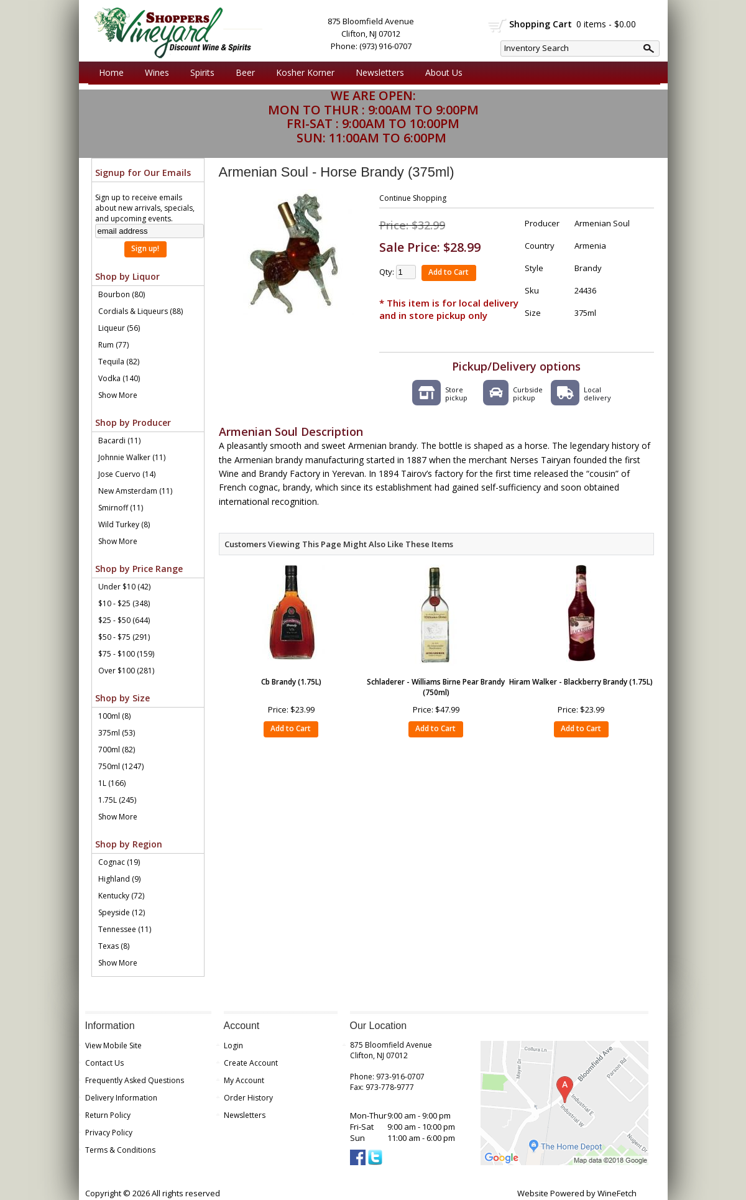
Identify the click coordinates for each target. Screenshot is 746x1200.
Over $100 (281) (126, 670)
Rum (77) (113, 344)
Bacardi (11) (119, 440)
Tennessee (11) (124, 929)
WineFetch (617, 1193)
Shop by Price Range (139, 569)
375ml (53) (116, 732)
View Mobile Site (113, 1045)
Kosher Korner (302, 73)
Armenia (590, 245)
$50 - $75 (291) (124, 637)
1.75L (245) (117, 800)
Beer (242, 73)
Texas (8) (113, 946)
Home (111, 72)
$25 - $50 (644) (124, 620)
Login (233, 1045)
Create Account (251, 1063)
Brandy (588, 268)
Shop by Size (122, 698)
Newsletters (380, 72)
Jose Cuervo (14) (126, 474)
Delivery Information (121, 1097)
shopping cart (497, 25)
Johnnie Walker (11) (131, 457)
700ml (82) (116, 749)
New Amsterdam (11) (135, 491)
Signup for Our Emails (143, 172)
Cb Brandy (291, 681)
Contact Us (104, 1063)
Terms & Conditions (120, 1150)
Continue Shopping (412, 198)
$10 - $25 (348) (124, 603)
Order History (248, 1097)
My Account (244, 1080)
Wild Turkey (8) (124, 524)
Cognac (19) (119, 862)
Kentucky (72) (121, 895)
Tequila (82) (118, 361)
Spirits (199, 73)
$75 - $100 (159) (126, 653)
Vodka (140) (119, 378)
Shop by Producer (133, 422)
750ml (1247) (121, 766)
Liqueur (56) (119, 328)
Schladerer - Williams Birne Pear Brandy (436, 687)
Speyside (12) (121, 912)
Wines (153, 73)
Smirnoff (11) (120, 507)
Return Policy (108, 1115)
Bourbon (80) (121, 294)
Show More (117, 395)
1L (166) (112, 783)
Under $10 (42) (124, 586)
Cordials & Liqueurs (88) (140, 311)
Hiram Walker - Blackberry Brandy (581, 681)
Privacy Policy (108, 1132)
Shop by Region (128, 844)
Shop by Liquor (127, 276)
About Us (441, 73)
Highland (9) (119, 879)
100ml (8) (114, 716)
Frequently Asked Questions (134, 1080)
